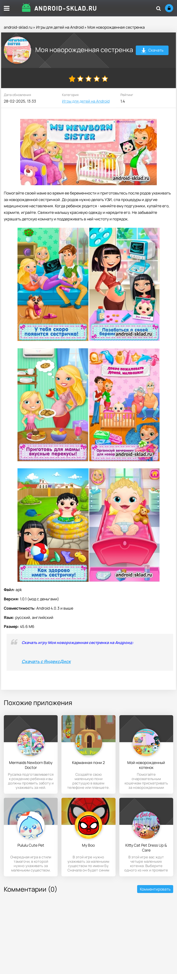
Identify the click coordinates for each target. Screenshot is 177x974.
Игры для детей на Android (60, 27)
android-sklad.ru (18, 27)
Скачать (152, 50)
